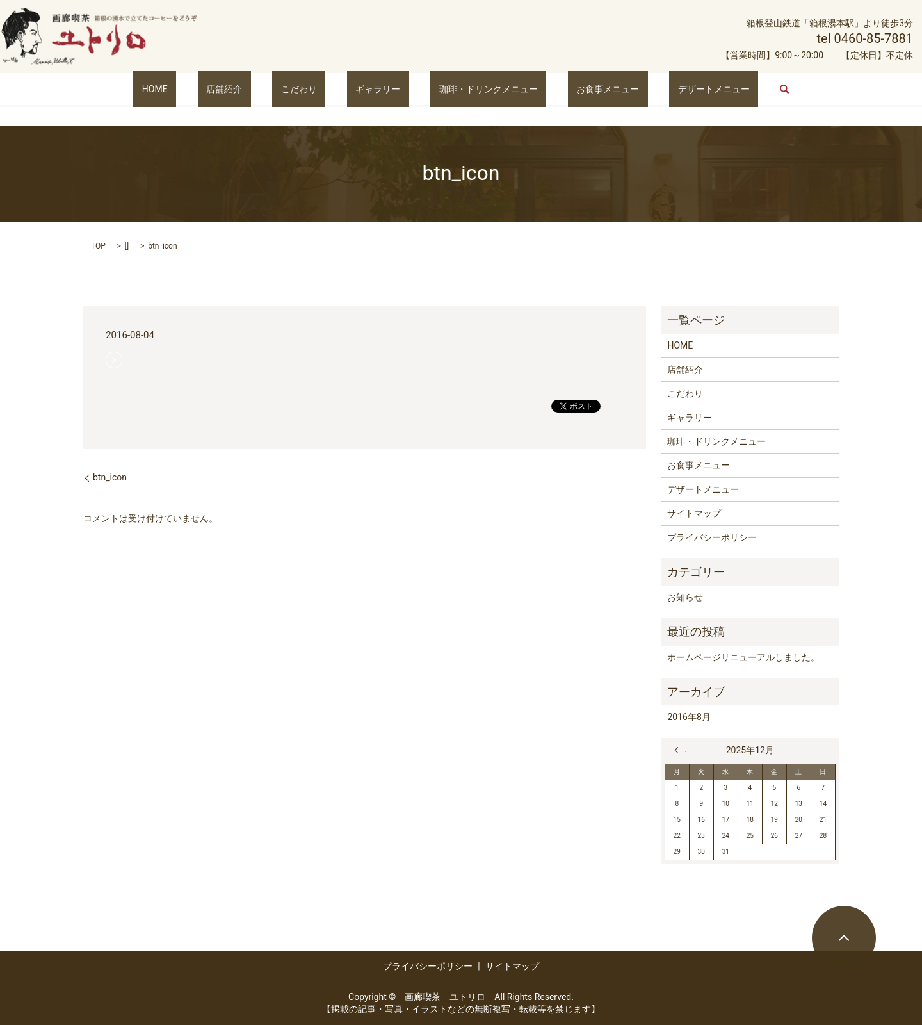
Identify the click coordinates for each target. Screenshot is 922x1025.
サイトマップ (694, 513)
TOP (98, 246)
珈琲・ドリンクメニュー (471, 88)
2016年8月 (688, 717)
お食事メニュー (573, 88)
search (723, 89)
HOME (207, 88)
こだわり (316, 88)
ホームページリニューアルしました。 (743, 657)
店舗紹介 (259, 88)
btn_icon (110, 477)
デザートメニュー (662, 88)
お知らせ (685, 597)
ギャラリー (377, 88)
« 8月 (680, 750)
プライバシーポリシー (712, 537)
